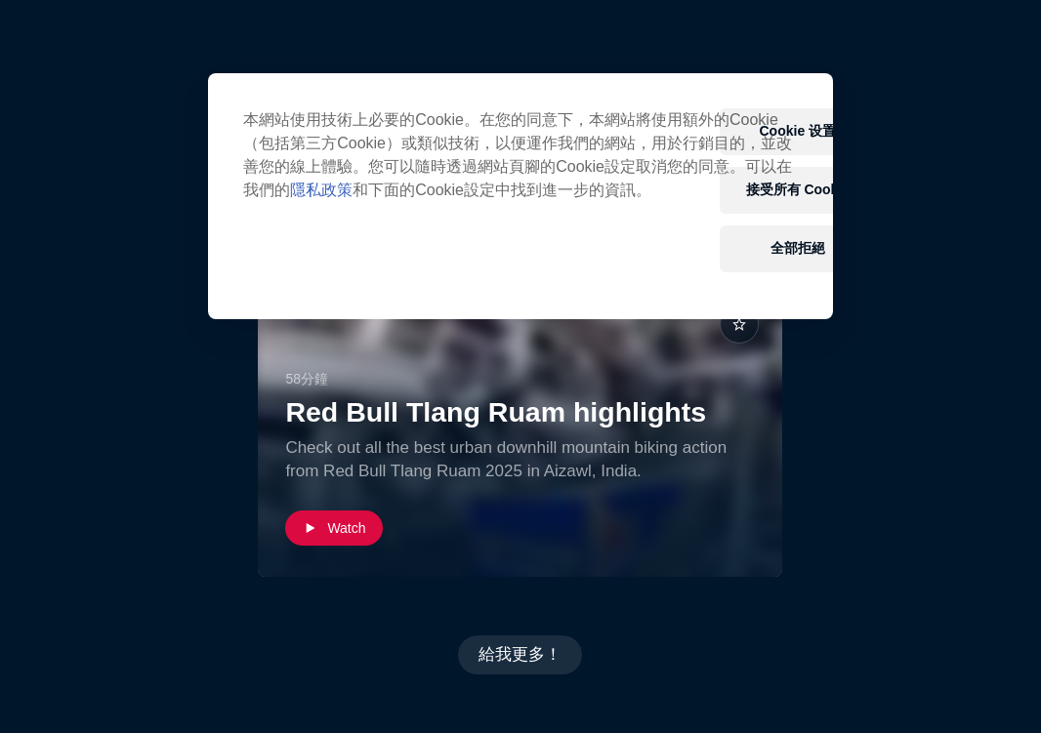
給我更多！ (520, 654)
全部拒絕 (797, 248)
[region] (520, 196)
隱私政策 (321, 190)
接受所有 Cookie (798, 189)
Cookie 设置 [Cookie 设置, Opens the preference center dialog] (798, 131)
